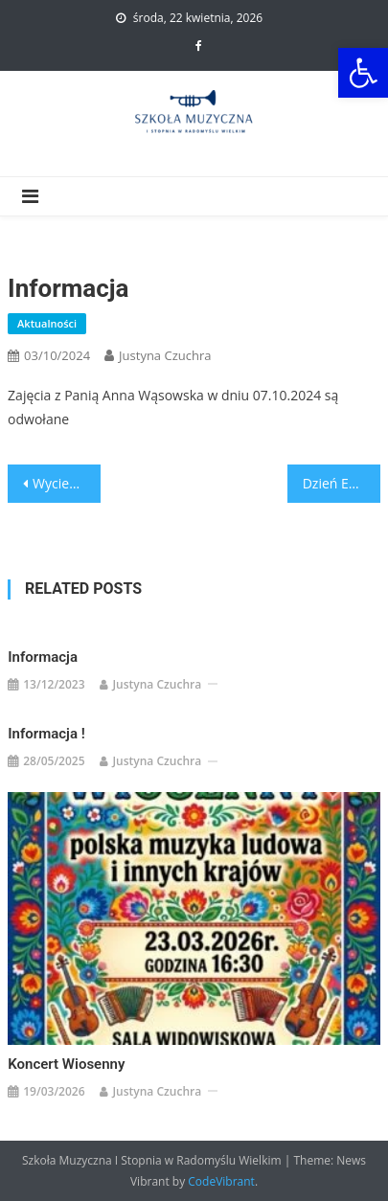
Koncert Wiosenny (66, 1064)
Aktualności (47, 323)
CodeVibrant (221, 1181)
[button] (363, 73)
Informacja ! (46, 733)
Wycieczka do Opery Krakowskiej (67, 483)
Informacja (43, 657)
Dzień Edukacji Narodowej (341, 483)
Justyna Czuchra (165, 355)
